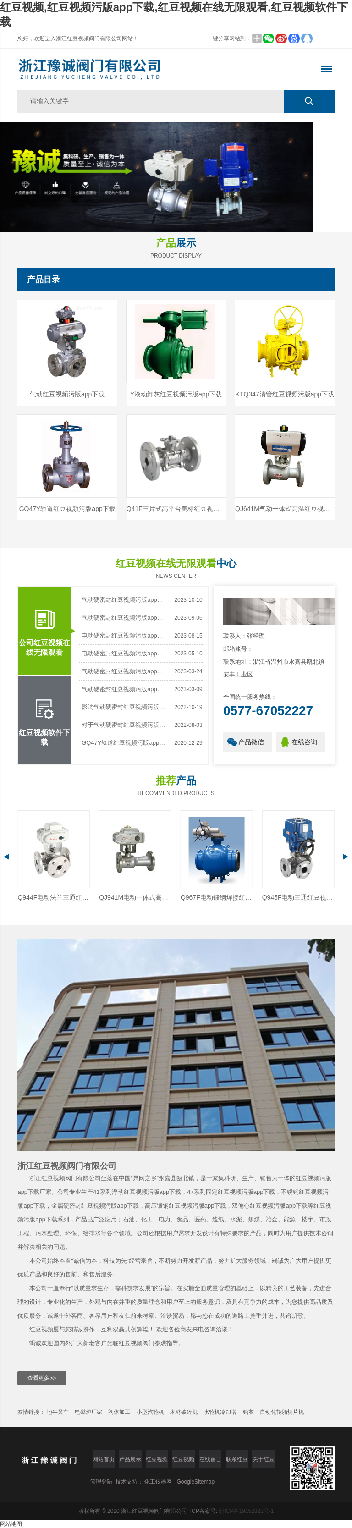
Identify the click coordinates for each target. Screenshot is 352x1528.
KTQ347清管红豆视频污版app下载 (285, 394)
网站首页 (104, 1459)
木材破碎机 (184, 1412)
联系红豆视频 (237, 1462)
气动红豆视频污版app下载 (67, 394)
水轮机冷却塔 (221, 1412)
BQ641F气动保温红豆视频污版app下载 (53, 897)
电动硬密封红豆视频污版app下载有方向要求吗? (125, 635)
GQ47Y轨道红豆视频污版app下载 (67, 508)
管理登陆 (101, 1482)
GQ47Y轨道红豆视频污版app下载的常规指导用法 (125, 742)
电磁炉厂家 (88, 1412)
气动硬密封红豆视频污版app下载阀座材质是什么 (125, 617)
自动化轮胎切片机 (282, 1412)
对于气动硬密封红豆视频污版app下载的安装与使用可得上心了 (125, 724)
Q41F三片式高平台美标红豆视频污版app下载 (176, 508)
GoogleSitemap (195, 1482)
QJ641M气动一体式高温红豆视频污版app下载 (285, 508)
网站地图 (11, 1524)
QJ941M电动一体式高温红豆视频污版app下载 (217, 897)
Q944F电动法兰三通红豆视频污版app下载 (135, 897)
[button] (167, 218)
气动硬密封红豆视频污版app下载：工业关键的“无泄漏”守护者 (125, 599)
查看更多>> (42, 1378)
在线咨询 (304, 742)
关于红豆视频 (264, 1462)
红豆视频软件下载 (44, 711)
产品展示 (130, 1459)
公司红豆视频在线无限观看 (44, 621)
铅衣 (248, 1412)
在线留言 (210, 1459)
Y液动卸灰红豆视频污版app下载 (176, 394)
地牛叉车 (58, 1412)
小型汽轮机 (150, 1412)
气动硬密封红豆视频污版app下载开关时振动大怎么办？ (125, 671)
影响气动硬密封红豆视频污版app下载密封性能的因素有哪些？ (125, 707)
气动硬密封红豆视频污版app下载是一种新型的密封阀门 (125, 689)
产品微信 (251, 742)
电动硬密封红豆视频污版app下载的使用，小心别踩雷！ (125, 653)
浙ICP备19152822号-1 (246, 1511)
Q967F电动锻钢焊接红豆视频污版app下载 (298, 897)
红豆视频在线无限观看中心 (157, 1462)
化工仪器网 (158, 1482)
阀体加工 (119, 1412)
